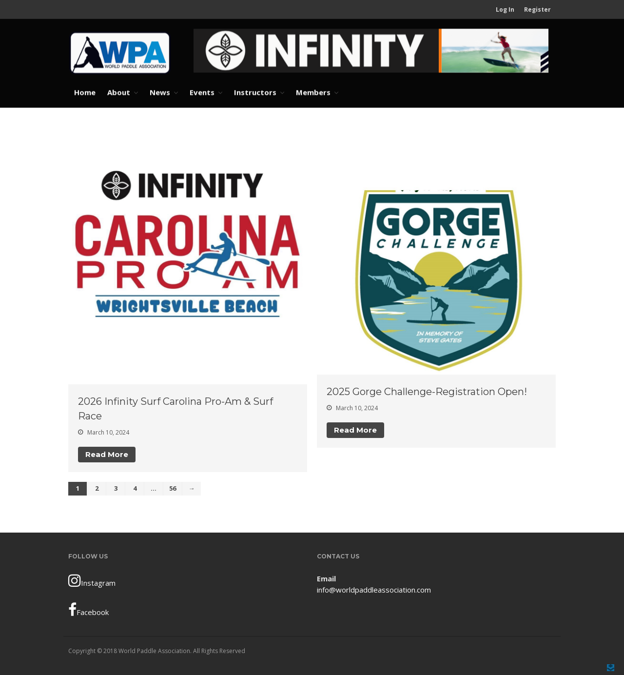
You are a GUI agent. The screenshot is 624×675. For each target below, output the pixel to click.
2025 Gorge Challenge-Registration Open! (427, 391)
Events (202, 92)
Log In (505, 9)
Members (313, 92)
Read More (106, 454)
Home (85, 92)
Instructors (255, 92)
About (118, 92)
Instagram (92, 580)
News (160, 92)
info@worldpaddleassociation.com (374, 590)
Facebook (88, 609)
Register (537, 9)
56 (172, 488)
